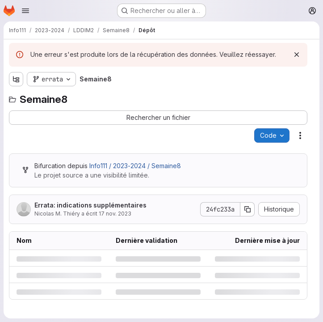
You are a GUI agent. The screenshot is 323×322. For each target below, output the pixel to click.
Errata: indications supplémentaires (90, 205)
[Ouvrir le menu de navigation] (25, 11)
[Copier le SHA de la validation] (247, 209)
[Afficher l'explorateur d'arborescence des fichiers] (16, 79)
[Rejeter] (296, 54)
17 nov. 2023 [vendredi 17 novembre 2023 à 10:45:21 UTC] (115, 213)
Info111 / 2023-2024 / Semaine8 (135, 165)
